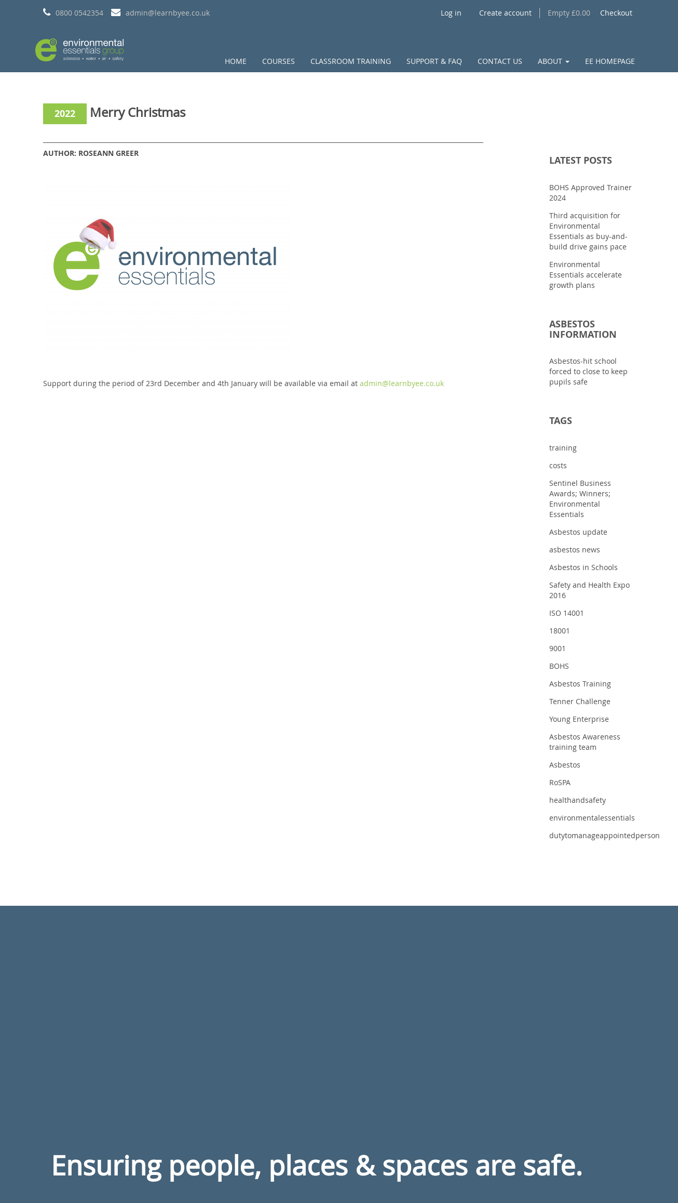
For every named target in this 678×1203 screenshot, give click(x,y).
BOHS (559, 666)
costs (558, 465)
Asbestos (564, 765)
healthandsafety (577, 800)
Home (236, 61)
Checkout (616, 13)
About (553, 61)
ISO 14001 (566, 613)
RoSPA (560, 782)
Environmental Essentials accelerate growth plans (585, 274)
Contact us (500, 61)
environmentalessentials (592, 818)
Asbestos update (578, 532)
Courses (278, 61)
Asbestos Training (580, 684)
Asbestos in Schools (583, 567)
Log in (451, 13)
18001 (559, 631)
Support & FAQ (434, 61)
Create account (505, 13)
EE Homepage (610, 61)
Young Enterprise (579, 719)
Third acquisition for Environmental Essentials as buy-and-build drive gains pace (588, 231)
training (563, 448)
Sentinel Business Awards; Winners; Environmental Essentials (580, 498)
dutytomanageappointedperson (604, 835)
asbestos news (574, 549)
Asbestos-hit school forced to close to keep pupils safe (588, 371)
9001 (557, 648)
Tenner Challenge (580, 701)
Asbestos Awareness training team (584, 742)
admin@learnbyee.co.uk (402, 383)
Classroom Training (350, 61)
